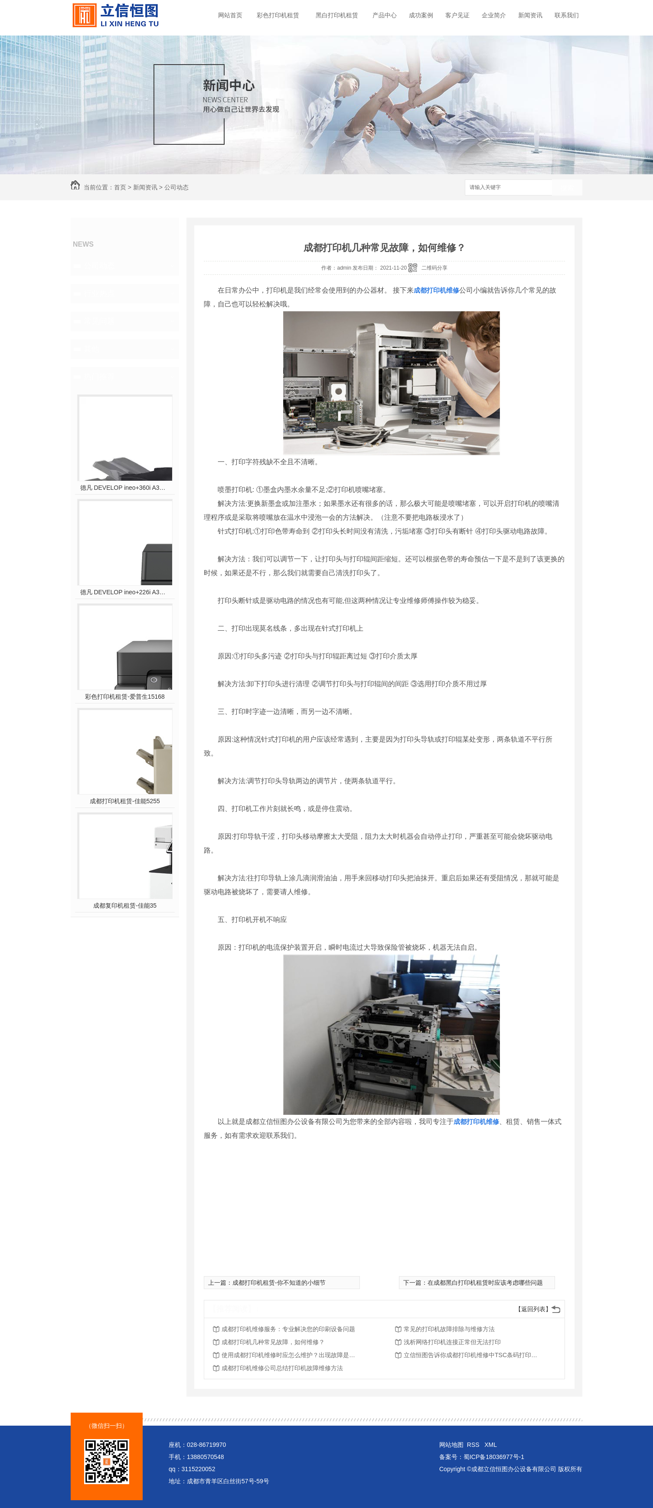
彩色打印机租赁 (278, 15)
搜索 (567, 188)
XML (490, 1444)
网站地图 (451, 1444)
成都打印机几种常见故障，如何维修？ (273, 1342)
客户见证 (457, 15)
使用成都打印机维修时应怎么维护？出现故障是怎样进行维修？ (291, 1355)
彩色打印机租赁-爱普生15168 (125, 696)
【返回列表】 (533, 1309)
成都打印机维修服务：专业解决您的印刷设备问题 (288, 1329)
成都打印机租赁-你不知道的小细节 (279, 1282)
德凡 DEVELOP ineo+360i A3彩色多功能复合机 (125, 487)
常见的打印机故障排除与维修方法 (449, 1329)
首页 (120, 187)
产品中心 (384, 15)
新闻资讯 (530, 15)
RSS (474, 1444)
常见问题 (99, 321)
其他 (91, 349)
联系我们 (567, 15)
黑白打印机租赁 (337, 15)
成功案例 (421, 15)
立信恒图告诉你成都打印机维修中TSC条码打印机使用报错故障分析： (473, 1355)
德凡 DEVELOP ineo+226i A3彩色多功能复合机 (125, 592)
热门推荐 (99, 376)
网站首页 (230, 15)
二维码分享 (434, 268)
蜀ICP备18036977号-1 (494, 1456)
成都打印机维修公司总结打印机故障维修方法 (282, 1368)
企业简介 (494, 15)
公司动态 (176, 187)
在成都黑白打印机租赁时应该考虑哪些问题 (485, 1282)
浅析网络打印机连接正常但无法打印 (452, 1342)
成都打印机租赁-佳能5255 (125, 801)
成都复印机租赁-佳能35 (125, 905)
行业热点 (99, 293)
